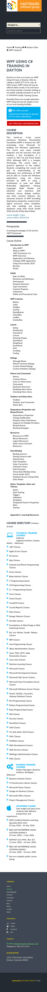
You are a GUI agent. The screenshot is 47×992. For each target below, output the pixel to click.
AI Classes (13, 556)
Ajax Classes (14, 560)
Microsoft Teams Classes (20, 787)
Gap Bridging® (11, 892)
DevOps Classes (16, 620)
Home (9, 47)
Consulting (10, 898)
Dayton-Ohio (32, 47)
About (9, 906)
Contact (9, 909)
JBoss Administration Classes (22, 648)
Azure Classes (15, 572)
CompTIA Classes (16, 603)
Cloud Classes (15, 598)
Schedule (10, 895)
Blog (8, 903)
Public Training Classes (28, 95)
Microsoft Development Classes (23, 673)
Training (18, 47)
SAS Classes (14, 714)
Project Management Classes (22, 800)
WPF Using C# (15, 50)
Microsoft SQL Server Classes (22, 677)
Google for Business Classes (21, 791)
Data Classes (14, 612)
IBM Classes (14, 639)
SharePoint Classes (17, 723)
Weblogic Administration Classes (23, 754)
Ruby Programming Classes (21, 709)
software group (23, 981)
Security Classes (16, 718)
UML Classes (15, 736)
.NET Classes (15, 547)
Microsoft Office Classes (20, 795)
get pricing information (24, 123)
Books (9, 912)
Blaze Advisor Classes (18, 576)
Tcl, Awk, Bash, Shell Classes (21, 732)
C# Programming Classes (20, 585)
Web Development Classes (21, 745)
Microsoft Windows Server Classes (24, 689)
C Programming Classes (19, 580)
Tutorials (9, 901)
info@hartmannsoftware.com (26, 944)
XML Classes (14, 758)
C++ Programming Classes (20, 589)
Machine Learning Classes (20, 664)
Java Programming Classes (20, 644)
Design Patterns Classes (19, 616)
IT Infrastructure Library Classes (23, 783)
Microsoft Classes (17, 668)
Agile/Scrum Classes (18, 551)
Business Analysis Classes (20, 778)
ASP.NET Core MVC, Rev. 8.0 (22, 839)
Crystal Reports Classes (19, 607)
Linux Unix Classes (17, 659)
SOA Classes (14, 727)
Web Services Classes (18, 749)
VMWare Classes (16, 741)
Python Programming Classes (22, 705)
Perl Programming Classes (20, 700)
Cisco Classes (15, 594)
